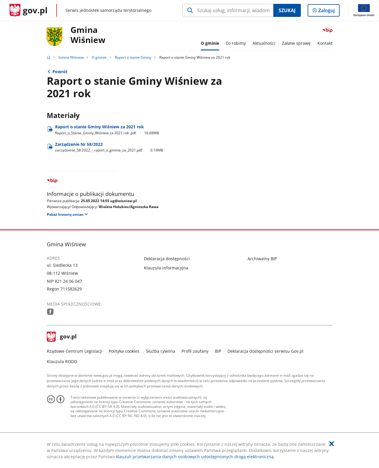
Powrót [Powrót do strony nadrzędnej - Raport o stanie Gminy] (60, 71)
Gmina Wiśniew (71, 57)
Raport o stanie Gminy (133, 57)
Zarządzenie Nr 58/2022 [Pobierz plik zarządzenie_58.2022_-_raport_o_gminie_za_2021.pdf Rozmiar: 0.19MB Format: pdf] (109, 147)
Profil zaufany (195, 351)
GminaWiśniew (87, 35)
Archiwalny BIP (262, 258)
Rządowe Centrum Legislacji (74, 351)
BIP (218, 351)
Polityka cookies (124, 351)
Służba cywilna (160, 351)
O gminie (99, 57)
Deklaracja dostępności (167, 258)
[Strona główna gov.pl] (28, 10)
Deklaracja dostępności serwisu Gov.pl (265, 351)
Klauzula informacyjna (166, 268)
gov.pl (62, 337)
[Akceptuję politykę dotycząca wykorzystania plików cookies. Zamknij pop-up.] (332, 443)
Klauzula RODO (62, 361)
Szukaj (287, 10)
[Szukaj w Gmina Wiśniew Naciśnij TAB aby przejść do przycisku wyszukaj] (227, 10)
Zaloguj (328, 12)
